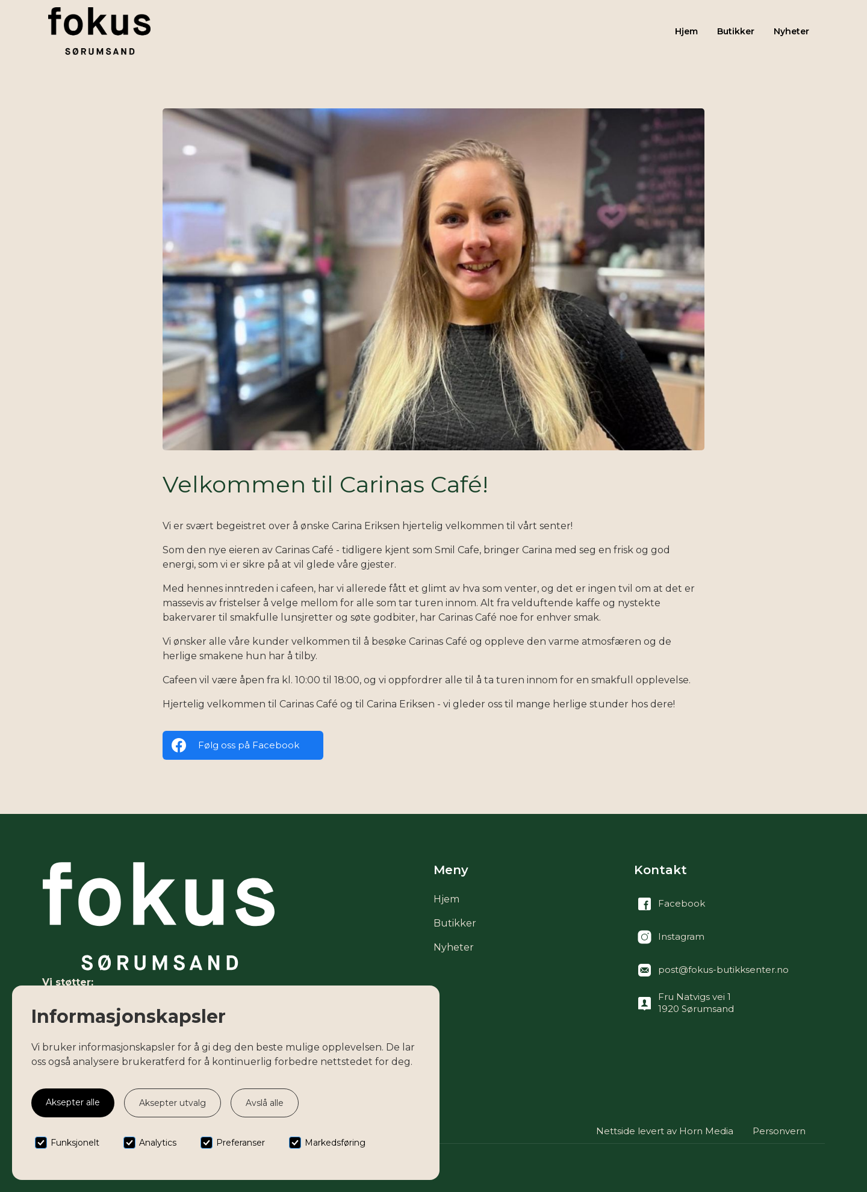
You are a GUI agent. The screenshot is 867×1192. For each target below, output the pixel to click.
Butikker (735, 31)
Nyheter (791, 31)
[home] (99, 31)
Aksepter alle (73, 1102)
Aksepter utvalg (172, 1102)
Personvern (779, 1131)
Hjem (686, 31)
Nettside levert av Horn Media (664, 1131)
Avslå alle (265, 1102)
